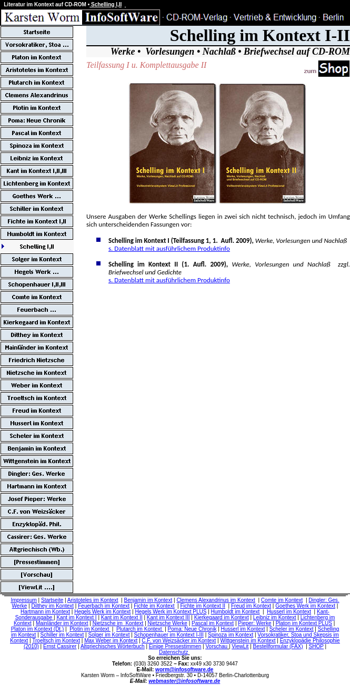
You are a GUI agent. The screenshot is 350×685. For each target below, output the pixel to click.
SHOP (316, 646)
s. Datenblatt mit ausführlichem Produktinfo (169, 248)
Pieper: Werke (254, 623)
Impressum (23, 600)
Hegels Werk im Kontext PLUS (170, 612)
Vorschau (216, 646)
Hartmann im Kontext (45, 612)
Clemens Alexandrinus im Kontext (215, 600)
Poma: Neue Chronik (192, 629)
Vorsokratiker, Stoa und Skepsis (294, 635)
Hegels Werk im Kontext (102, 612)
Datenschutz (173, 652)
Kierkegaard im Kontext (221, 617)
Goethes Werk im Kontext (305, 606)
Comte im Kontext (282, 600)
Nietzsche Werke (167, 623)
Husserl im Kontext (289, 612)
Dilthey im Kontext (52, 606)
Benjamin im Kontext (148, 600)
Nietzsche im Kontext (118, 623)
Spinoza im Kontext (230, 635)
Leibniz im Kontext (274, 617)
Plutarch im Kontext (139, 629)
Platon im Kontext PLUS (304, 623)
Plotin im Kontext (90, 629)
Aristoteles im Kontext (92, 600)
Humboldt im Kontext (235, 612)
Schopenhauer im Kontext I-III (169, 635)
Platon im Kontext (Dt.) (37, 629)
